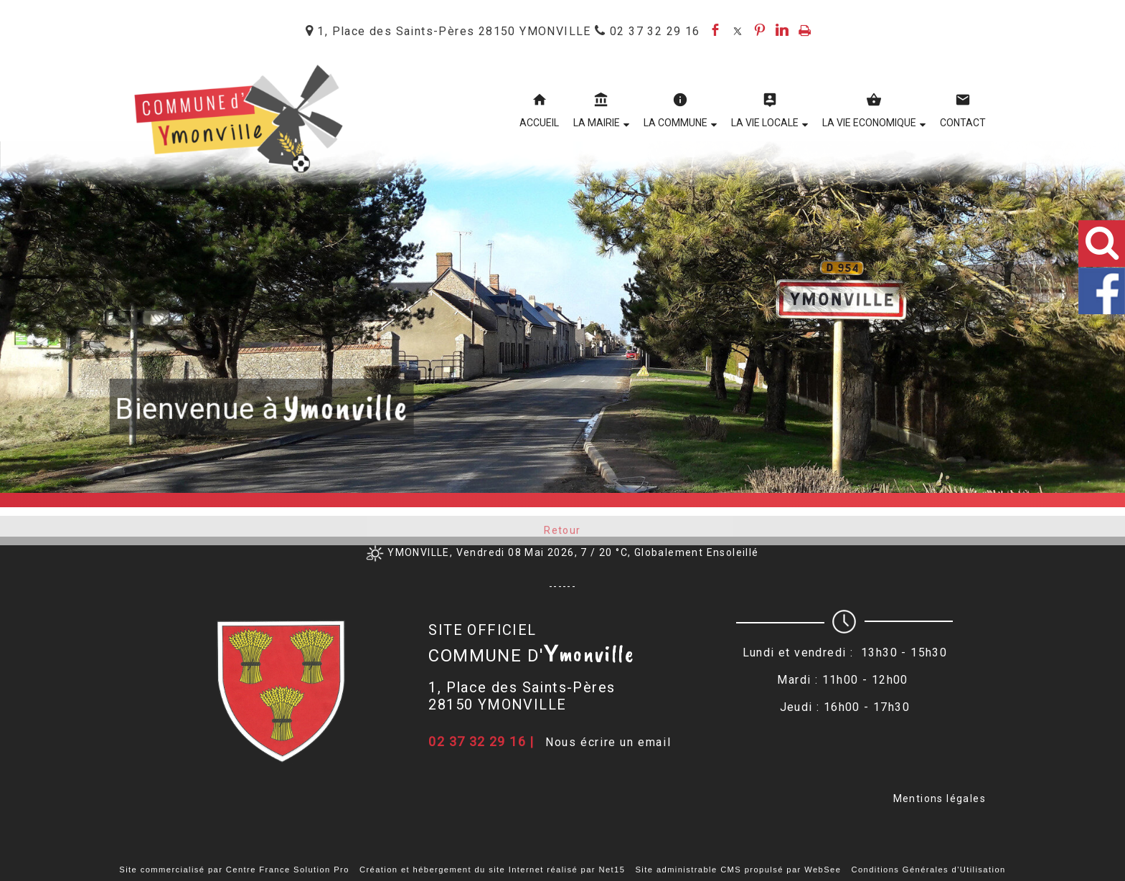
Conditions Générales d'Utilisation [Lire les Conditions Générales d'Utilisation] (928, 869)
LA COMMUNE (675, 122)
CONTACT (963, 122)
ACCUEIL (539, 122)
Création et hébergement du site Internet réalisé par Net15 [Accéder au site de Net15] (492, 869)
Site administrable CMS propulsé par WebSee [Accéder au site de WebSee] (739, 869)
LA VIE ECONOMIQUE (869, 122)
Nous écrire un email (608, 742)
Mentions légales (939, 798)
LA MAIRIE (596, 122)
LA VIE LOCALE (765, 122)
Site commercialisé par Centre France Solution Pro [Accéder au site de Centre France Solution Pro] (234, 869)
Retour (562, 536)
